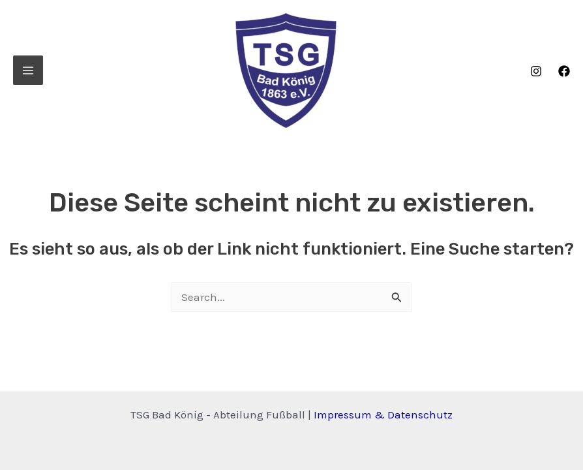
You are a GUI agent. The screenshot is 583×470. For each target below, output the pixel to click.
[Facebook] (564, 71)
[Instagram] (536, 71)
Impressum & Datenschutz (383, 414)
